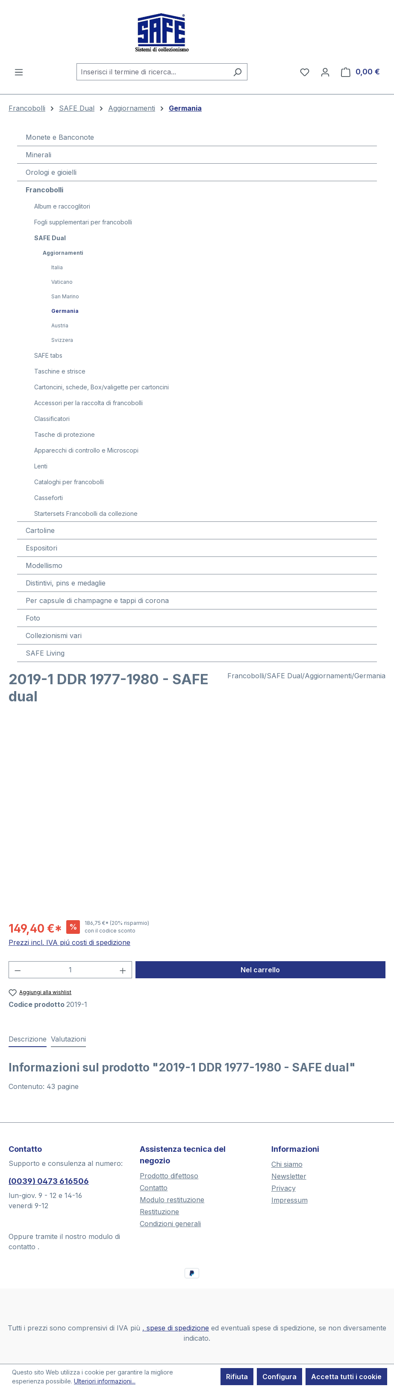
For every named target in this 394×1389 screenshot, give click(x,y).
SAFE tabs (48, 355)
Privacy (283, 1188)
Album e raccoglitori (62, 206)
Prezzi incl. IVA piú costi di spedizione (69, 942)
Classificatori (52, 418)
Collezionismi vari (54, 635)
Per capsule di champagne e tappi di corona (97, 600)
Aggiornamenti (63, 253)
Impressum (289, 1200)
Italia (57, 267)
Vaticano (62, 282)
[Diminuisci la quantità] (17, 969)
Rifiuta (237, 1376)
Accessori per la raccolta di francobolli (88, 402)
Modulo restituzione (172, 1199)
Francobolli (44, 189)
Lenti (40, 466)
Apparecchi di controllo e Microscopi (86, 450)
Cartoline (40, 530)
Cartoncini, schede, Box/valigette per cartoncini (101, 387)
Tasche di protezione (64, 434)
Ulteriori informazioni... (104, 1381)
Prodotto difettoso (169, 1175)
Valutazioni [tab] (68, 1039)
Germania (65, 311)
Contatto (154, 1187)
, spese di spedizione (175, 1328)
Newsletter (288, 1176)
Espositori (41, 548)
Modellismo (44, 565)
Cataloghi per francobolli (69, 482)
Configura (279, 1376)
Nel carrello (260, 969)
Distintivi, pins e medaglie (66, 583)
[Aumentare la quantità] (123, 969)
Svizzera (62, 340)
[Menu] (19, 71)
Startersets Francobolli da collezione (86, 513)
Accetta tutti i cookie (346, 1376)
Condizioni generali (170, 1223)
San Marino (65, 296)
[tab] (28, 1039)
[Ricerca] (237, 71)
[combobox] (152, 71)
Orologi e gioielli (51, 172)
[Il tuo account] (325, 71)
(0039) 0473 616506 (49, 1181)
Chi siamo (287, 1164)
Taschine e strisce (59, 371)
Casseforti (48, 497)
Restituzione (159, 1211)
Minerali (38, 154)
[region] (197, 820)
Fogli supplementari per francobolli (83, 222)
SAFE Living (45, 653)
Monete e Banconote (60, 137)
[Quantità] (70, 969)
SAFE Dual (50, 237)
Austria (59, 325)
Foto (33, 618)
